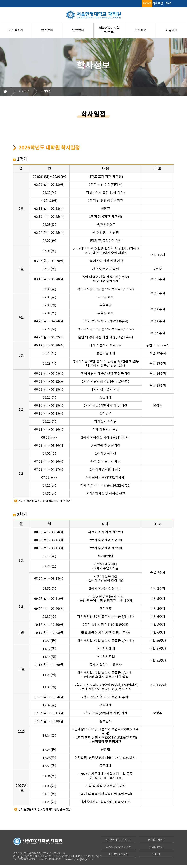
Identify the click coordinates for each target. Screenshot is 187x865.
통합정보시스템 (156, 839)
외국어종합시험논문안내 (109, 30)
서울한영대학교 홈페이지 (118, 839)
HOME (147, 3)
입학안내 (78, 30)
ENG (168, 3)
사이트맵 (158, 3)
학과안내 (47, 30)
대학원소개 (15, 30)
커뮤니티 (171, 30)
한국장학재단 (156, 847)
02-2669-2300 (27, 859)
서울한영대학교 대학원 (93, 15)
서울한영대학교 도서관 (118, 847)
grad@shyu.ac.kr (84, 859)
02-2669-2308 (52, 859)
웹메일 (156, 854)
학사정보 (140, 30)
